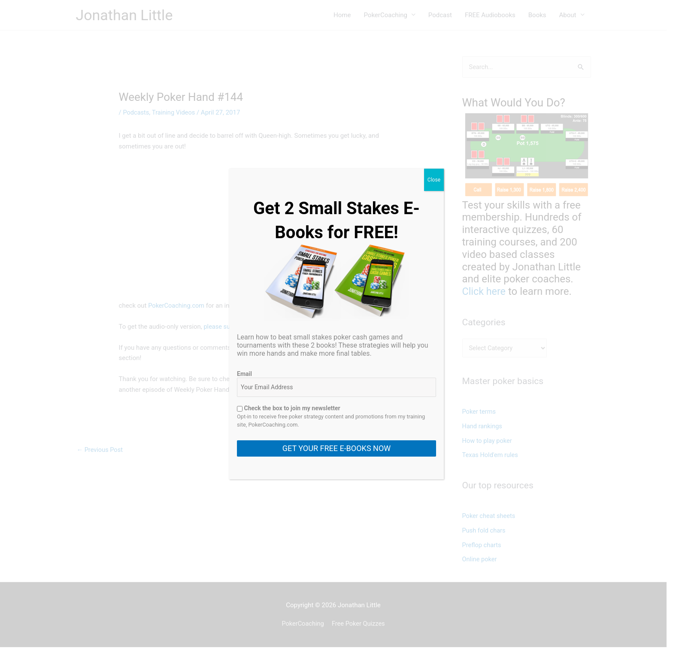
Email (244, 373)
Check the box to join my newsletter (288, 408)
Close (433, 180)
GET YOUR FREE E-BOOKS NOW (336, 448)
